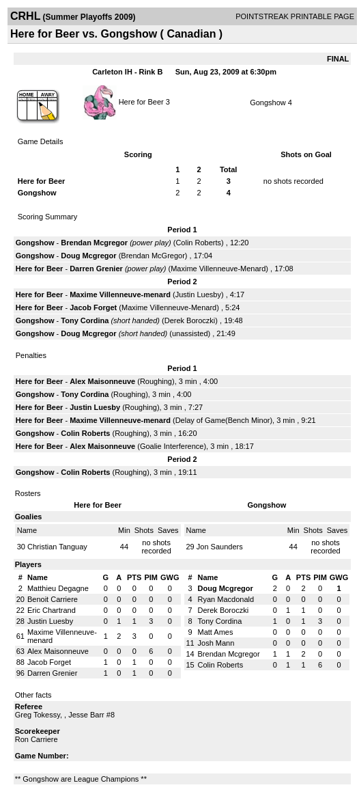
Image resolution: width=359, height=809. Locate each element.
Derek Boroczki (190, 320)
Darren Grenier (96, 268)
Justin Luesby (198, 294)
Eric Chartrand (51, 610)
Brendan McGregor (153, 255)
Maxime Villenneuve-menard (120, 294)
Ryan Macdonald (226, 599)
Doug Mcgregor (88, 255)
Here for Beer (141, 101)
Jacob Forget (93, 307)
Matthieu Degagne (58, 588)
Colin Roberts (198, 242)
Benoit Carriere (52, 599)
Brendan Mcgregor (94, 242)
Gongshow (268, 102)
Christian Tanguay (57, 547)
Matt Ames (215, 632)
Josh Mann (216, 643)
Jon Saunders (220, 547)
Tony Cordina (85, 320)
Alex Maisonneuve (102, 381)
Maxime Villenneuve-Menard (218, 268)
